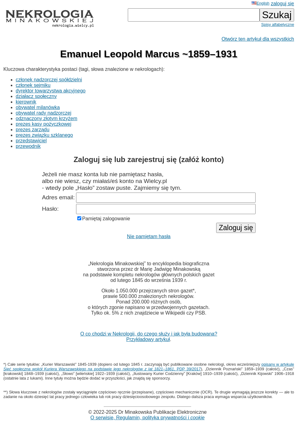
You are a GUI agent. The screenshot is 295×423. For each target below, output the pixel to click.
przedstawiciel (31, 140)
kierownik (26, 101)
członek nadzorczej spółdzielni (49, 79)
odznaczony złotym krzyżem (46, 118)
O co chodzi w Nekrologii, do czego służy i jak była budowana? (148, 333)
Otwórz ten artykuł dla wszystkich (257, 39)
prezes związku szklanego (44, 135)
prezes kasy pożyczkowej (43, 124)
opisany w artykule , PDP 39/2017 (148, 366)
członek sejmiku (33, 85)
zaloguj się (282, 3)
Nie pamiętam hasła (148, 236)
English (260, 3)
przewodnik (28, 146)
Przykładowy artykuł (148, 339)
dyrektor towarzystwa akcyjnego (51, 90)
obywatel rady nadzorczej (43, 113)
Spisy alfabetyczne (277, 24)
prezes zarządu (32, 129)
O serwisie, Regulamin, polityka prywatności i (148, 417)
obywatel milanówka (38, 107)
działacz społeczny (36, 96)
